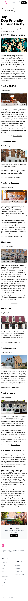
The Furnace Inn (15, 387)
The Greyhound (15, 445)
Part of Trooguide (19, 574)
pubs (15, 60)
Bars (3, 571)
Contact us (17, 565)
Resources (18, 568)
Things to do (5, 579)
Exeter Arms (16, 177)
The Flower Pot (15, 342)
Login (23, 2)
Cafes (3, 565)
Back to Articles (8, 10)
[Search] (14, 2)
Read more (14, 535)
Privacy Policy (18, 571)
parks (2, 506)
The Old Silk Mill (17, 136)
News (3, 586)
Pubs (3, 568)
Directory (4, 589)
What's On (4, 582)
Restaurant (4, 562)
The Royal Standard (16, 236)
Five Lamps (14, 303)
